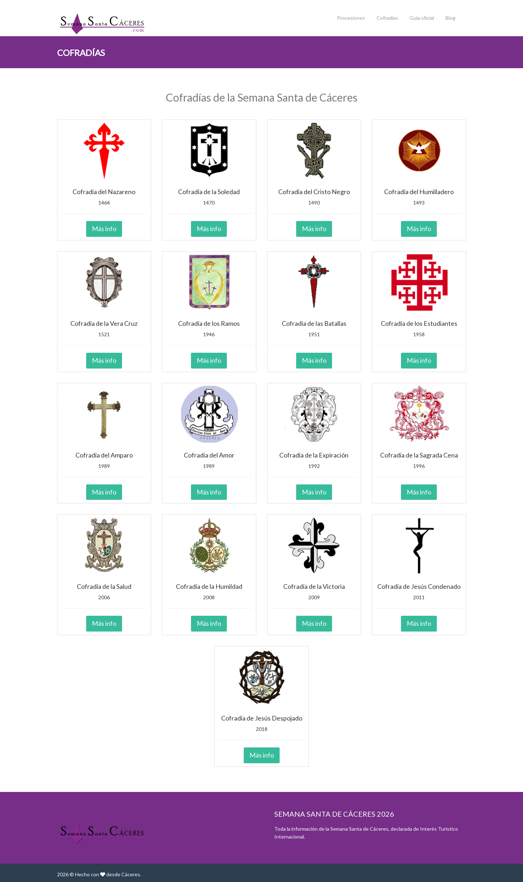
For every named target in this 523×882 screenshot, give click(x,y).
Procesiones (351, 18)
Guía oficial (422, 18)
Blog (450, 18)
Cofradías (387, 18)
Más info (104, 229)
